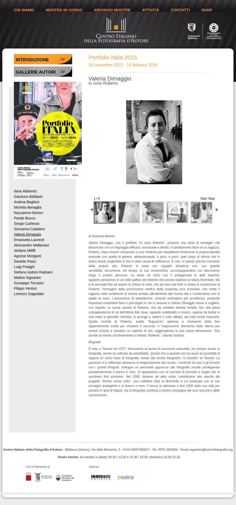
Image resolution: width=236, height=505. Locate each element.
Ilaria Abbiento (25, 191)
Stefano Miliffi (25, 251)
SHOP (206, 10)
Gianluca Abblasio (28, 196)
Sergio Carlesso (27, 224)
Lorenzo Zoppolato (29, 294)
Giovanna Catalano (29, 229)
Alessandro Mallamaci (31, 245)
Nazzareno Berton (28, 213)
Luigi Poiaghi (24, 267)
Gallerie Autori (36, 72)
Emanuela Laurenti (29, 240)
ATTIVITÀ (150, 10)
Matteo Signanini (27, 278)
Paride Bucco (24, 218)
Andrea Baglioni (26, 202)
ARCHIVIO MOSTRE (112, 10)
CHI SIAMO (24, 10)
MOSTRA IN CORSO (64, 10)
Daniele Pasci (25, 261)
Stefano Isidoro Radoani (33, 272)
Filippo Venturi (25, 288)
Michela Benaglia (27, 207)
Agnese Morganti (27, 256)
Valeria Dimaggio (27, 234)
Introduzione (32, 59)
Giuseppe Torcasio (29, 283)
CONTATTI (180, 10)
